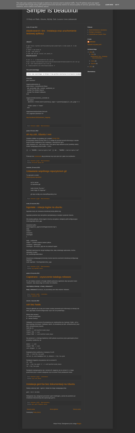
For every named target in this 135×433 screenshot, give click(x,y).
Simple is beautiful (52, 10)
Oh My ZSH (55, 138)
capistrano (34, 296)
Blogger (79, 423)
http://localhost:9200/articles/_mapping (38, 117)
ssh (36, 378)
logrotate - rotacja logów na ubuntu (44, 207)
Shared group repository (33, 177)
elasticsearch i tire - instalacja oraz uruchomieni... (99, 57)
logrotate (36, 268)
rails (39, 296)
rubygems (40, 404)
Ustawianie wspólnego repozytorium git (46, 171)
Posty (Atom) (37, 412)
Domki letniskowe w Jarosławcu (98, 30)
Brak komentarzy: (45, 125)
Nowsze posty (31, 409)
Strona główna (54, 409)
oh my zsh (34, 162)
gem (33, 404)
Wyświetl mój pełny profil (94, 44)
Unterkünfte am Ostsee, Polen (97, 34)
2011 (91, 66)
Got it (117, 4)
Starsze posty (77, 409)
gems (36, 404)
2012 (91, 52)
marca (93, 61)
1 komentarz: (44, 294)
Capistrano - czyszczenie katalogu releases (48, 277)
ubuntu (39, 162)
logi (33, 268)
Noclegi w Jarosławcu (95, 32)
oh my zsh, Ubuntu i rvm (38, 134)
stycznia (93, 63)
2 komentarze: (44, 376)
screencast (37, 156)
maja (92, 54)
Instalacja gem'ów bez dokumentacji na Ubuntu (50, 384)
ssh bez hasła (33, 304)
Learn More (109, 4)
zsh (43, 162)
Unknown (92, 42)
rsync (33, 378)
